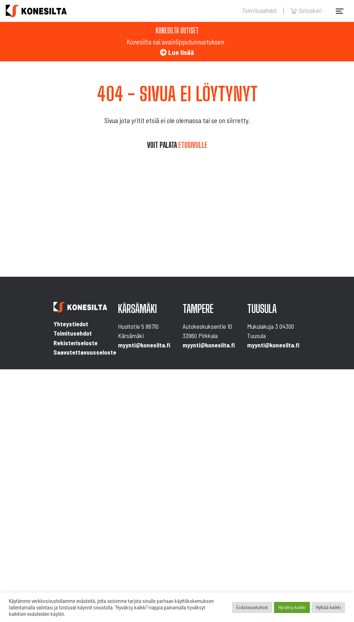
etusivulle (192, 145)
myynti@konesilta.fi (144, 345)
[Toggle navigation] (339, 11)
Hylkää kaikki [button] (328, 607)
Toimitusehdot (259, 10)
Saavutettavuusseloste (84, 352)
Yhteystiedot (70, 324)
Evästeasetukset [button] (252, 607)
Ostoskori (306, 10)
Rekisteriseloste (75, 343)
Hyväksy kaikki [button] (292, 607)
